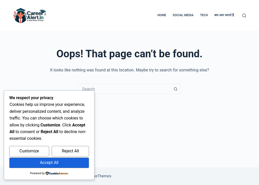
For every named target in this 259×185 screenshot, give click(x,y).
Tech (204, 15)
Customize (29, 151)
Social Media (183, 15)
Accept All (49, 162)
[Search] (244, 15)
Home (161, 15)
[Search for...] (124, 89)
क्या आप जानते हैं (224, 15)
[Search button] (176, 89)
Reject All (70, 151)
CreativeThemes (97, 176)
